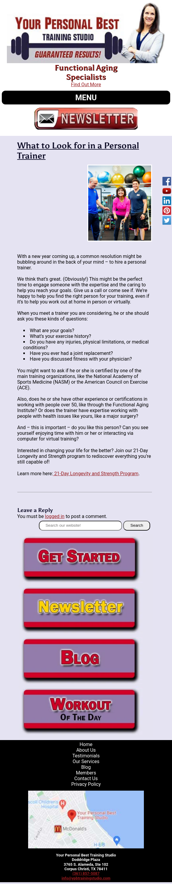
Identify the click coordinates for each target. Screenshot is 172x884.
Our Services (86, 761)
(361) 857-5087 (86, 873)
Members (86, 773)
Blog (86, 767)
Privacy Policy (86, 784)
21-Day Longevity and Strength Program (95, 473)
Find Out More (86, 84)
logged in (54, 516)
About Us (86, 750)
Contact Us (86, 778)
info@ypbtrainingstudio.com (86, 878)
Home (86, 744)
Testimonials (86, 756)
